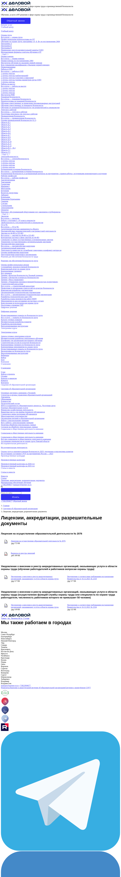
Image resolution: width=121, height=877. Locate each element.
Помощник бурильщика (10, 199)
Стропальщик (6, 206)
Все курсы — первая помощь (12, 59)
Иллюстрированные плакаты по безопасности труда (22, 315)
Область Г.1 (5, 150)
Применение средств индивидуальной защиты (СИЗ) (22, 50)
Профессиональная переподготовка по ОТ (18, 39)
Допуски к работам (8, 110)
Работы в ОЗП (6, 69)
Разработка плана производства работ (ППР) (19, 299)
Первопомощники (8, 67)
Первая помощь (7, 56)
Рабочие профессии (9, 176)
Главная (6, 506)
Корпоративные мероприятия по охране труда (19, 347)
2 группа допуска (8, 90)
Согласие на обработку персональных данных (19, 427)
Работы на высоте (8, 84)
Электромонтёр (7, 208)
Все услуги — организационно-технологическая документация (26, 295)
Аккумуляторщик (8, 180)
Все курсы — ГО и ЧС (10, 227)
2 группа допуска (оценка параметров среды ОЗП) (21, 80)
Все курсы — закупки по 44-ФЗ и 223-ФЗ (17, 235)
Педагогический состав (10, 403)
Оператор (5, 210)
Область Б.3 (6, 127)
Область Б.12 (6, 146)
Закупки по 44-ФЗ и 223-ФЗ (12, 233)
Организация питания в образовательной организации (22, 418)
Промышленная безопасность (13, 116)
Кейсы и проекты (8, 374)
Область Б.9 (6, 139)
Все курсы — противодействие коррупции (18, 246)
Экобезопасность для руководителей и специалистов (22, 223)
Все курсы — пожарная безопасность (16, 99)
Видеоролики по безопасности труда (15, 351)
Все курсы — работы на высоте (13, 86)
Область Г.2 (5, 152)
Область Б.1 (6, 122)
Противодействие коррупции (12, 244)
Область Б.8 (6, 137)
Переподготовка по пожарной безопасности (18, 101)
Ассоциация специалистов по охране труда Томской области (25, 441)
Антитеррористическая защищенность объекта (20, 229)
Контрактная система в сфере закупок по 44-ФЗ (20, 238)
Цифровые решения (9, 307)
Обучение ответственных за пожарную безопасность (22, 105)
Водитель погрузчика (9, 193)
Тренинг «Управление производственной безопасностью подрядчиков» (29, 282)
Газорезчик (5, 184)
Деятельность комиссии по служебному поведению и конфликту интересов (31, 250)
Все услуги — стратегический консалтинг (18, 286)
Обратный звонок (16, 21)
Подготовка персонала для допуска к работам (19, 114)
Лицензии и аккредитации (19, 688)
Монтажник (6, 188)
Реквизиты (5, 688)
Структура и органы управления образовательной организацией (26, 395)
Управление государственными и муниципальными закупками (26, 242)
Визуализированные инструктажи (14, 326)
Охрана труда (6, 35)
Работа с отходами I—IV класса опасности (18, 220)
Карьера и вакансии (9, 378)
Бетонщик (5, 191)
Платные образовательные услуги (14, 408)
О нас (3, 372)
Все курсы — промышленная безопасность (18, 118)
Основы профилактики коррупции (14, 252)
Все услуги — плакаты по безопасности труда (19, 318)
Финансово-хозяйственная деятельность (17, 410)
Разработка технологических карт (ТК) (16, 297)
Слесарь (4, 203)
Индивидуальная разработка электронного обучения (22, 338)
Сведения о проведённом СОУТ (78, 688)
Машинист (5, 186)
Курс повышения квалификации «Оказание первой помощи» (25, 65)
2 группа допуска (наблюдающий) (14, 76)
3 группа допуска (8, 82)
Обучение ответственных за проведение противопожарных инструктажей (30, 103)
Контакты (5, 383)
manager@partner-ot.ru (22, 485)
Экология (5, 216)
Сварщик (4, 201)
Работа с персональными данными (15, 421)
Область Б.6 (6, 133)
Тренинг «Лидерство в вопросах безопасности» (20, 278)
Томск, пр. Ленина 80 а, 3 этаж (15, 618)
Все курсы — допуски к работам (14, 112)
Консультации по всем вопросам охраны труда (19, 303)
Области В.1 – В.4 (8, 148)
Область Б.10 (6, 142)
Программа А (6, 44)
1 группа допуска (8, 73)
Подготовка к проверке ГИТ (12, 305)
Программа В (6, 48)
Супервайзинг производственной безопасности (20, 267)
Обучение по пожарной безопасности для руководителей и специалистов (30, 108)
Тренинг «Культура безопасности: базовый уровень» (22, 275)
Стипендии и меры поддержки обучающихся (19, 414)
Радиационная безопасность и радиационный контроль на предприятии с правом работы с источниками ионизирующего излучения (54, 174)
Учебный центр (7, 27)
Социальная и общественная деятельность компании (22, 429)
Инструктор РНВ (8, 95)
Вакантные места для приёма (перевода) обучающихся (23, 412)
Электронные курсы (9, 328)
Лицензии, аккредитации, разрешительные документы (23, 480)
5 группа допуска (8, 167)
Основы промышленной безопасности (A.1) (18, 120)
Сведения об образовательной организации (18, 385)
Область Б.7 (6, 135)
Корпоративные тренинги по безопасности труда (20, 345)
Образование (6, 399)
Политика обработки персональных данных (18, 425)
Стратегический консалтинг (12, 284)
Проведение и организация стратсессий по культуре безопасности (27, 288)
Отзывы (4, 376)
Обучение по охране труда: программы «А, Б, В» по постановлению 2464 (30, 41)
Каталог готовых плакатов (11, 320)
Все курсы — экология (10, 218)
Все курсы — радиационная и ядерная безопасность (22, 171)
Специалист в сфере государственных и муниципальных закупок (27, 240)
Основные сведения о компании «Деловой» (18, 393)
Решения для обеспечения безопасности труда (19, 257)
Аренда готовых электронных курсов (16, 336)
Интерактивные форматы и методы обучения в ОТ (21, 52)
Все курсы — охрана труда (11, 37)
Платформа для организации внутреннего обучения (21, 340)
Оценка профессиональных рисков (15, 265)
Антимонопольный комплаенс (13, 248)
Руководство (6, 401)
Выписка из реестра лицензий (23, 553)
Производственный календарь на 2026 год (18, 464)
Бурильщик (5, 197)
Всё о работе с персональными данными (17, 423)
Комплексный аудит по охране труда (15, 269)
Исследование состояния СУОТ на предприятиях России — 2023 (27, 454)
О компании (6, 364)
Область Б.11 (6, 144)
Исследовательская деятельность (14, 443)
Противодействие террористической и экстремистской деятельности (28, 231)
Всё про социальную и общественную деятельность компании (26, 439)
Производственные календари (13, 456)
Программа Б (6, 46)
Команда (4, 380)
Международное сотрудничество (14, 416)
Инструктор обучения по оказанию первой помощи (21, 63)
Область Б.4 (6, 129)
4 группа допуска (8, 165)
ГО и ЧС (4, 225)
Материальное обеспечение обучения (16, 483)
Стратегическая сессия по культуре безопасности (21, 343)
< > (5, 54)
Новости (4, 476)
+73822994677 (7, 485)
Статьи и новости (8, 468)
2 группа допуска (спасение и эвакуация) (17, 78)
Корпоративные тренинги (11, 271)
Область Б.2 (6, 125)
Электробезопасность (9, 157)
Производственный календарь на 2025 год (18, 466)
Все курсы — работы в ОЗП (12, 71)
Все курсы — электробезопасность (15, 159)
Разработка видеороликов (11, 324)
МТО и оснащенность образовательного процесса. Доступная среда (28, 406)
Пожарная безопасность (10, 97)
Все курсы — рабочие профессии (14, 178)
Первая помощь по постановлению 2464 (17, 61)
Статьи (3, 478)
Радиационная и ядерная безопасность (16, 169)
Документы (5, 397)
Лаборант (5, 195)
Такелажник (6, 182)
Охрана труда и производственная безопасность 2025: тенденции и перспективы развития (37, 452)
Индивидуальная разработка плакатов (16, 322)
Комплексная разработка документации (17, 290)
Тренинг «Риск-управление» (12, 280)
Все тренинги (6, 273)
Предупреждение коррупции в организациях (19, 255)
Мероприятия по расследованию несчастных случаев (22, 301)
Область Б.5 (6, 131)
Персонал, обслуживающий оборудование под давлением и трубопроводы (30, 212)
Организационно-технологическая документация (20, 292)
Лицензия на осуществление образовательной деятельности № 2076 (38, 541)
